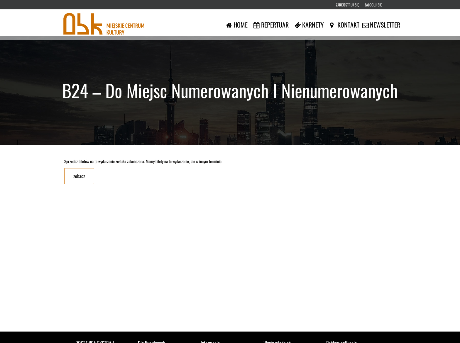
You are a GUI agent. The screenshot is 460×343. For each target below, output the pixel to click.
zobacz (79, 176)
